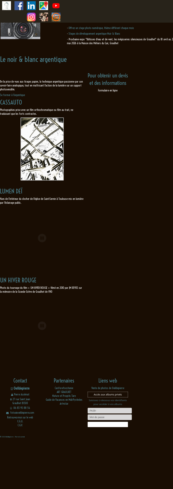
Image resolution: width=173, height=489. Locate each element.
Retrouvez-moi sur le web (20, 463)
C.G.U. (20, 467)
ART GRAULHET (64, 438)
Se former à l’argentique (12, 95)
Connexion (108, 470)
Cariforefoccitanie (64, 434)
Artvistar (64, 449)
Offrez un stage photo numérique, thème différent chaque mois (101, 28)
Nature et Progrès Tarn (64, 442)
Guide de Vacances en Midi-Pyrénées (64, 445)
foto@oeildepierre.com (20, 458)
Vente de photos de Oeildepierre (107, 434)
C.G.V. (20, 471)
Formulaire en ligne (108, 90)
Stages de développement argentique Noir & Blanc (94, 33)
